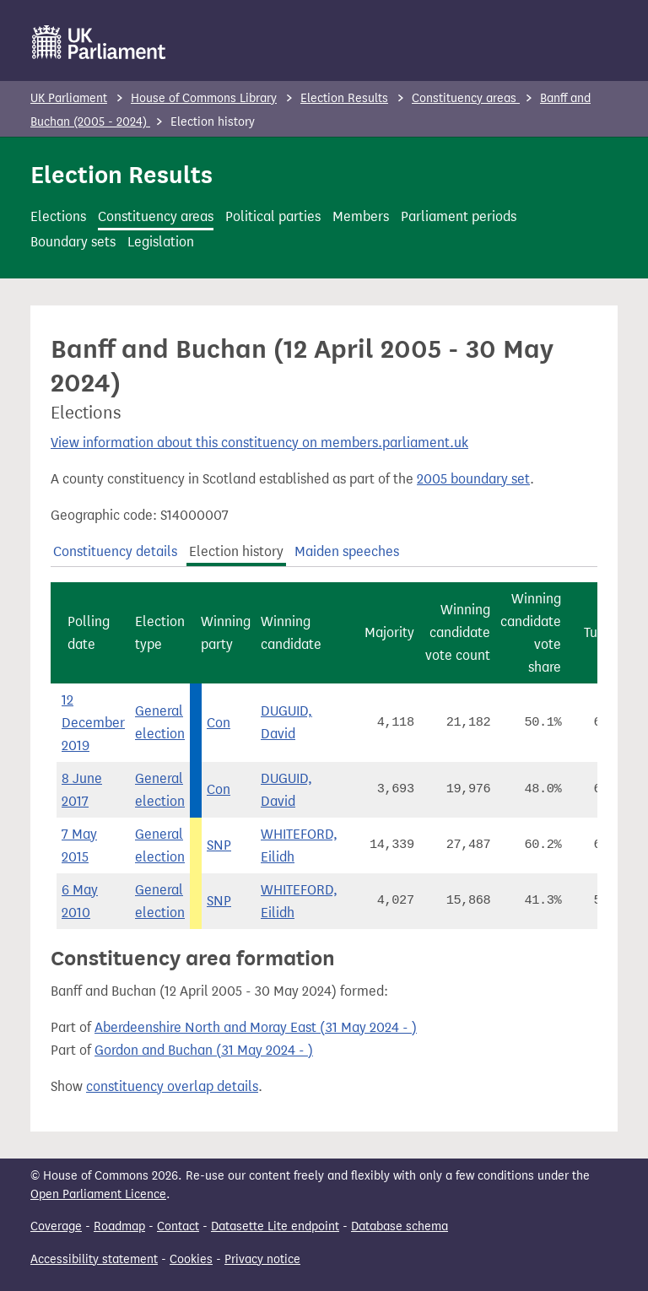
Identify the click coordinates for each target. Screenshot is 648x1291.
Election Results (344, 98)
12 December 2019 (93, 723)
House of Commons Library (204, 98)
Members (360, 216)
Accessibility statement (94, 1259)
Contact (178, 1226)
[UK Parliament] (99, 42)
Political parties (273, 216)
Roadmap (119, 1226)
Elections (58, 216)
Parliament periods (458, 216)
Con (218, 723)
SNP (219, 845)
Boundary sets (73, 242)
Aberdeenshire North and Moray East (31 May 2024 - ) (255, 1027)
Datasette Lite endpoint (275, 1226)
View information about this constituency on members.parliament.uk (259, 443)
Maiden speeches (346, 551)
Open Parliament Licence (98, 1194)
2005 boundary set (473, 479)
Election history (236, 551)
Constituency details (115, 551)
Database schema (399, 1226)
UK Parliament (68, 98)
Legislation (160, 242)
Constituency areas (466, 98)
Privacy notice (262, 1259)
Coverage (56, 1226)
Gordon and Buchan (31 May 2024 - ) (203, 1050)
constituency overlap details (172, 1086)
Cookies (191, 1259)
